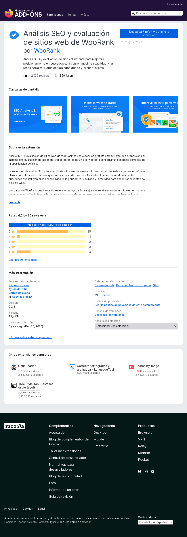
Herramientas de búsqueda (133, 285)
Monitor (144, 453)
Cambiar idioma (147, 517)
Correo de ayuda (19, 292)
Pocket (143, 459)
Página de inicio (19, 285)
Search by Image (147, 366)
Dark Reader (27, 366)
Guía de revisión (61, 496)
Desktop (100, 432)
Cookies (28, 508)
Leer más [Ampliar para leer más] (14, 202)
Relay (142, 446)
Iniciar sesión (175, 4)
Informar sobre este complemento (30, 337)
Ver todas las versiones (110, 314)
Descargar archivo (131, 42)
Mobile (99, 439)
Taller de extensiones (65, 451)
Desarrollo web (104, 285)
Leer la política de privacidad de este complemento (128, 304)
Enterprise (101, 446)
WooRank (47, 50)
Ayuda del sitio (18, 289)
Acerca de (56, 432)
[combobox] (157, 13)
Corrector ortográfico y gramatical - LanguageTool (95, 367)
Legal (41, 508)
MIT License (102, 295)
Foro (52, 483)
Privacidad (10, 508)
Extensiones (55, 14)
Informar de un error (64, 490)
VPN (141, 439)
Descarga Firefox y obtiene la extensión (149, 33)
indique (29, 518)
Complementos (61, 426)
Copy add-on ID (20, 296)
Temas (71, 14)
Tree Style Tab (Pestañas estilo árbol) (35, 385)
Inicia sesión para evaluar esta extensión (49, 224)
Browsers (145, 432)
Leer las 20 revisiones (23, 259)
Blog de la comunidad (65, 476)
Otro (156, 285)
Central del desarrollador (67, 458)
